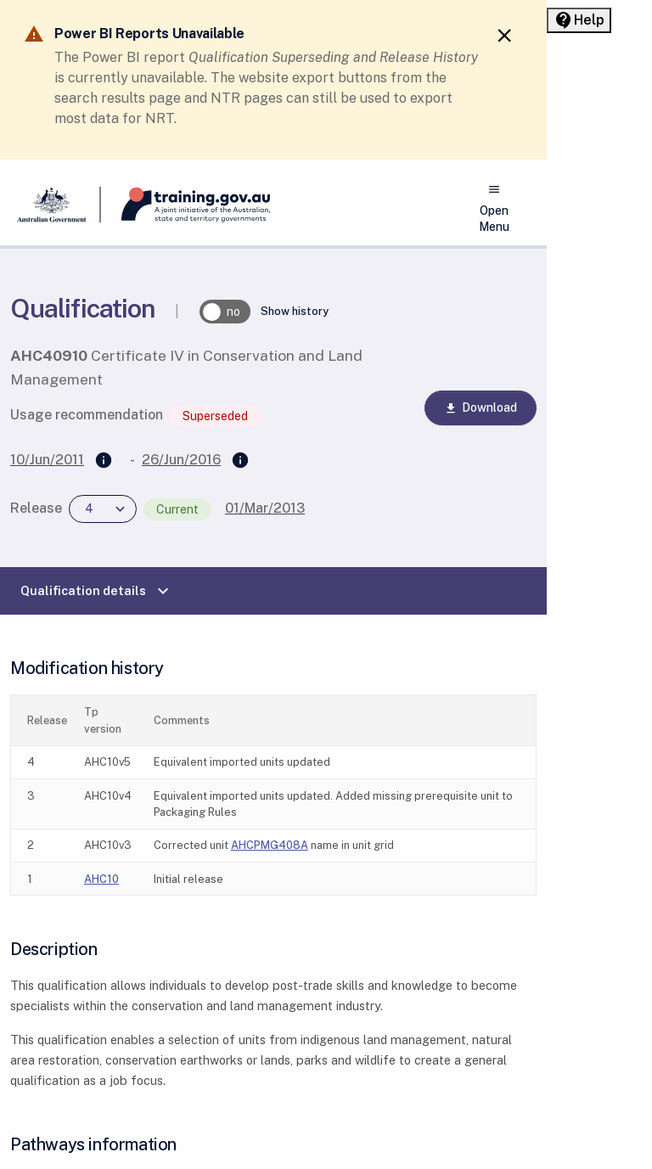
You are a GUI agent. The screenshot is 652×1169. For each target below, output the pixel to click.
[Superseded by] (240, 461)
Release (36, 508)
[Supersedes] (103, 461)
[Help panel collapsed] (579, 20)
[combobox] (103, 509)
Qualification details (96, 591)
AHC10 (101, 879)
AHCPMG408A (269, 845)
